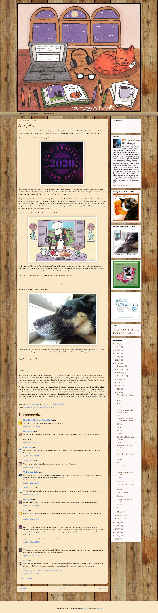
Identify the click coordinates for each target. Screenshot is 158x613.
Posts (116, 125)
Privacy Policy (48, 114)
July (119, 382)
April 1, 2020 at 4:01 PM (31, 505)
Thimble (117, 332)
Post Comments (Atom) (67, 595)
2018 (117, 526)
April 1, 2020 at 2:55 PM (31, 494)
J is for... (120, 469)
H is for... (120, 478)
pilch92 (25, 510)
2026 (117, 344)
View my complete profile (121, 185)
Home (21, 114)
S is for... (120, 427)
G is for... (120, 481)
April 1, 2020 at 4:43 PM (31, 519)
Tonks (129, 333)
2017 (117, 529)
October (120, 373)
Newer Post (22, 588)
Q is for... (120, 434)
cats (44, 408)
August (120, 379)
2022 (117, 357)
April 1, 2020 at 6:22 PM (31, 542)
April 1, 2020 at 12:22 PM (31, 467)
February (120, 515)
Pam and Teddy (28, 431)
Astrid (40, 408)
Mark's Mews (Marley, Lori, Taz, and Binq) (37, 420)
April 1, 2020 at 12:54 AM (31, 426)
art (37, 408)
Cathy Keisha (27, 499)
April (119, 392)
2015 (117, 536)
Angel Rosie (33, 114)
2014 (117, 539)
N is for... (120, 451)
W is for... (120, 407)
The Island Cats (28, 488)
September (121, 376)
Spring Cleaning (122, 493)
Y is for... (120, 400)
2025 (117, 347)
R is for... (120, 430)
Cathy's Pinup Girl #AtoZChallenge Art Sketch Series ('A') (42, 571)
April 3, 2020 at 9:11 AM (31, 574)
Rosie (52, 408)
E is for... (120, 489)
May (119, 389)
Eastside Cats (27, 447)
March (119, 512)
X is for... (120, 404)
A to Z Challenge (67, 138)
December (121, 366)
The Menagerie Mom (132, 140)
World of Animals (29, 480)
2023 (117, 353)
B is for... (120, 504)
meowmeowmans (29, 547)
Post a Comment (26, 579)
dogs (48, 408)
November (121, 369)
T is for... (120, 424)
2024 (117, 350)
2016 (117, 532)
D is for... (120, 496)
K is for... (120, 462)
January (120, 518)
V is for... (120, 415)
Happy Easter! (122, 466)
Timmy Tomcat (28, 461)
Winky (134, 333)
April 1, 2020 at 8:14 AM (31, 456)
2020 (117, 363)
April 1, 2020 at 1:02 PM (31, 483)
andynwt (85, 608)
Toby (125, 333)
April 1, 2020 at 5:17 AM (31, 442)
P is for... (120, 442)
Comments (118, 129)
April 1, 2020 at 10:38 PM (31, 556)
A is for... (120, 508)
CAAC (25, 560)
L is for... (120, 459)
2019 (117, 522)
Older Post (102, 588)
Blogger (99, 608)
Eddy (124, 329)
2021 (117, 360)
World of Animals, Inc (30, 472)
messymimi (27, 524)
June (119, 386)
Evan (131, 329)
